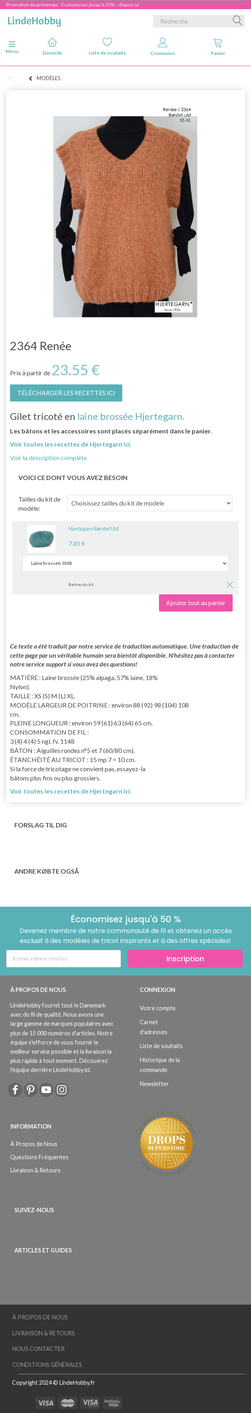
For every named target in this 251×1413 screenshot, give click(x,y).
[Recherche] (238, 21)
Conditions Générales (47, 1364)
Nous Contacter (38, 1348)
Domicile (52, 46)
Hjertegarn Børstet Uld (94, 528)
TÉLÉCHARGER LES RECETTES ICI (66, 392)
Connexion (162, 46)
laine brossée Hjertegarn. (130, 416)
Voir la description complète (48, 457)
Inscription (185, 959)
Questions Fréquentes (39, 1157)
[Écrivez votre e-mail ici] (63, 959)
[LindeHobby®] (34, 19)
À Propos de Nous (33, 1144)
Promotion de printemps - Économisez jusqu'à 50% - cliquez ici (72, 5)
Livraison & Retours (35, 1170)
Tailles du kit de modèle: (39, 503)
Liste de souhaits (107, 46)
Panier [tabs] (218, 46)
